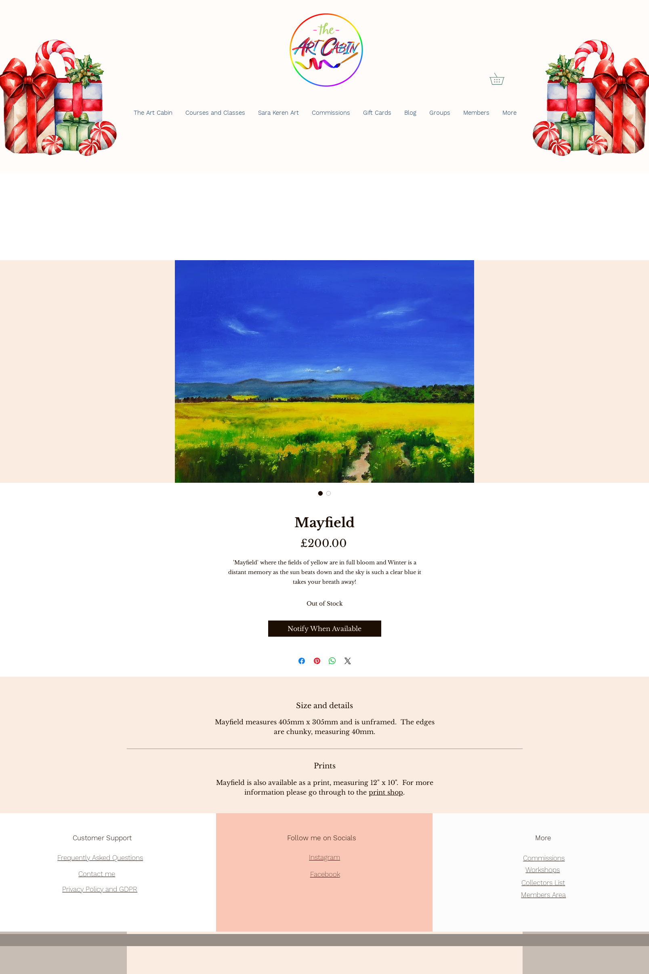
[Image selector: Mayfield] (321, 493)
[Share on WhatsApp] (332, 661)
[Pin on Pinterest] (317, 661)
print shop (386, 792)
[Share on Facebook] (302, 661)
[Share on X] (348, 661)
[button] (502, 79)
